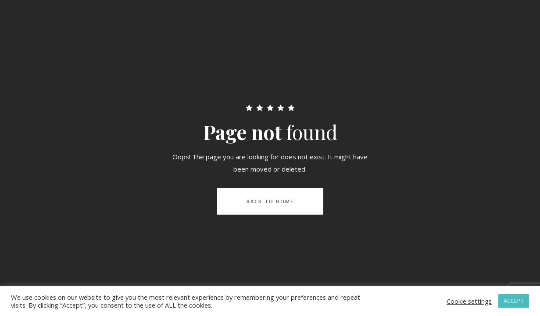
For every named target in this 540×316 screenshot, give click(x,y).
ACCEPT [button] (514, 301)
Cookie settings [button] (469, 301)
